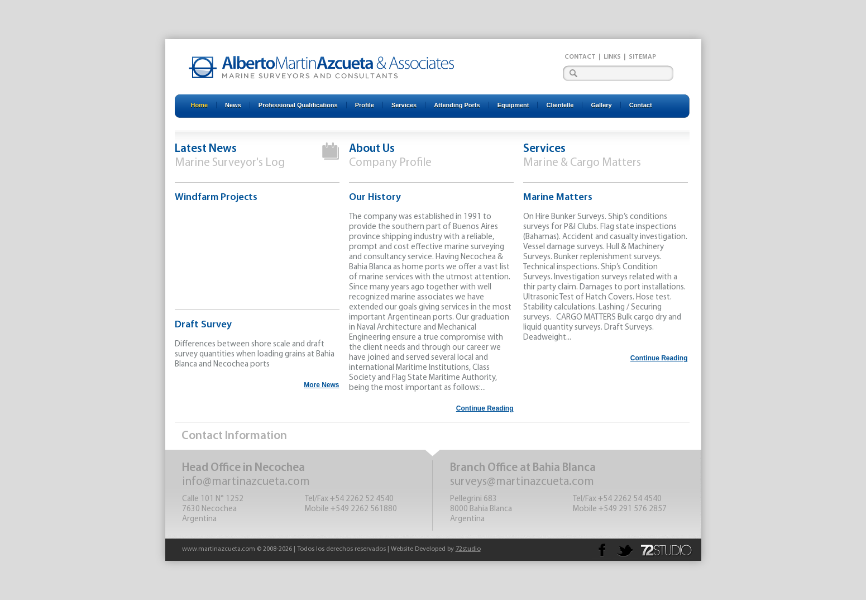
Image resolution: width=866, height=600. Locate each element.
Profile (364, 105)
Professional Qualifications (298, 105)
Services (404, 105)
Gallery (601, 105)
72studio (468, 549)
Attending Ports (457, 105)
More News (321, 385)
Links (612, 57)
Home (199, 105)
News (233, 105)
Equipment (513, 105)
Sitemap (642, 57)
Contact (580, 57)
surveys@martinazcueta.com (522, 482)
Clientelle (559, 105)
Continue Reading (485, 408)
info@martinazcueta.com (246, 482)
